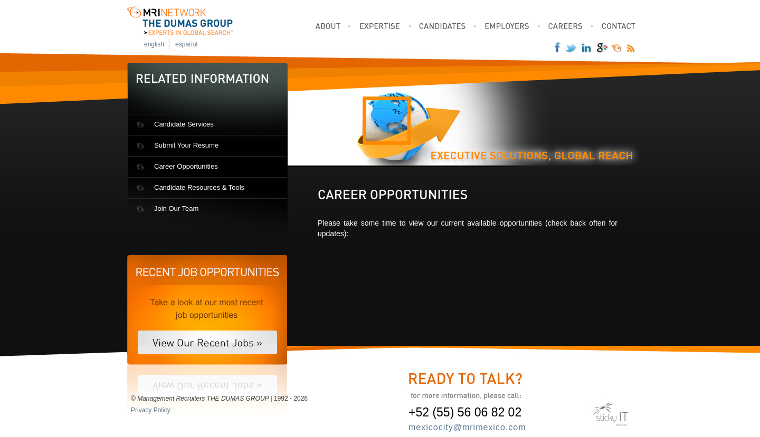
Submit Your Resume (186, 145)
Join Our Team (176, 208)
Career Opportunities (186, 166)
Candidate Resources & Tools (199, 187)
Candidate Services (184, 124)
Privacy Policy (150, 410)
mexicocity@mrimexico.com (467, 427)
